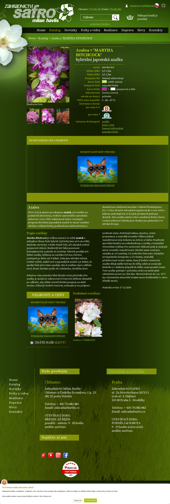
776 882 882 (115, 9)
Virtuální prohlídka (126, 371)
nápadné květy (110, 131)
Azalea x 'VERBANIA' (84, 340)
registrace (135, 5)
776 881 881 (95, 9)
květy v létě (108, 125)
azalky (105, 121)
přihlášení (148, 5)
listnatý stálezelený (112, 128)
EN (163, 5)
